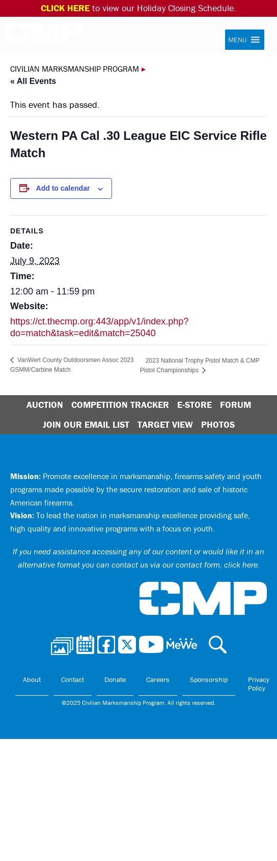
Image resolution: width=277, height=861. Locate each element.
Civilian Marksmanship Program (43, 35)
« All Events (33, 81)
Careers (158, 679)
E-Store (194, 404)
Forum (235, 404)
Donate (115, 679)
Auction (44, 404)
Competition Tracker (120, 404)
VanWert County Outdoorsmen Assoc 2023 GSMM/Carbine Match (72, 365)
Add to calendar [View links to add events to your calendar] (63, 188)
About (32, 679)
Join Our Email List (86, 424)
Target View (165, 424)
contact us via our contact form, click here (185, 564)
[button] (237, 39)
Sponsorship (209, 679)
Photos (218, 424)
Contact (72, 679)
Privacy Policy (258, 684)
